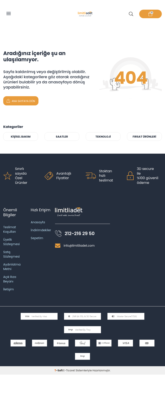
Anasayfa (38, 222)
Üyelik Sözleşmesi (11, 241)
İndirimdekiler (41, 230)
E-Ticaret (69, 370)
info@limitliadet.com (79, 245)
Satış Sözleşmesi (11, 254)
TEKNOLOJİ (103, 137)
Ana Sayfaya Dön (21, 100)
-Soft (59, 370)
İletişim (8, 289)
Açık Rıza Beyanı (9, 279)
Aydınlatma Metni (12, 266)
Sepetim (37, 238)
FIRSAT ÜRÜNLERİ (144, 137)
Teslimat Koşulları (9, 229)
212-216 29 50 (80, 233)
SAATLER (62, 137)
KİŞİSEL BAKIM (21, 137)
